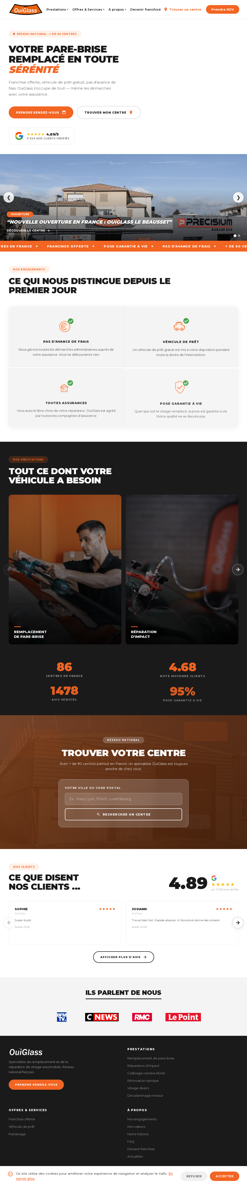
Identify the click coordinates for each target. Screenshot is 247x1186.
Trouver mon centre (108, 112)
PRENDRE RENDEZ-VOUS (36, 1084)
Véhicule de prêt (22, 1126)
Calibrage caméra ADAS (146, 1073)
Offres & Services (88, 9)
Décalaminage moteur (145, 1095)
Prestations (57, 9)
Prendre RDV (222, 9)
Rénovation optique (143, 1080)
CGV (217, 1178)
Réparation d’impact (143, 1066)
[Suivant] (238, 569)
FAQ (130, 1141)
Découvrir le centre (28, 230)
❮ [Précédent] (9, 197)
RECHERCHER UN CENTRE (123, 823)
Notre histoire (138, 1134)
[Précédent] (9, 569)
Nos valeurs (136, 1126)
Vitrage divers (138, 1088)
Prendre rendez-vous (41, 112)
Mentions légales (196, 1178)
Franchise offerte (22, 1119)
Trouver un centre (182, 9)
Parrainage (17, 1134)
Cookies (233, 1178)
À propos (117, 9)
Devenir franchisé (145, 9)
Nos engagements (142, 1119)
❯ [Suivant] (238, 197)
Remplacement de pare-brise (150, 1058)
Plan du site (170, 1178)
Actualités (135, 1156)
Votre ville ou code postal (93, 797)
